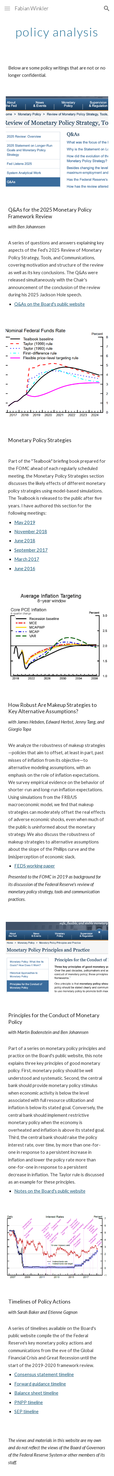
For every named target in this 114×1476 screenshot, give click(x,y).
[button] (7, 8)
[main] (57, 32)
